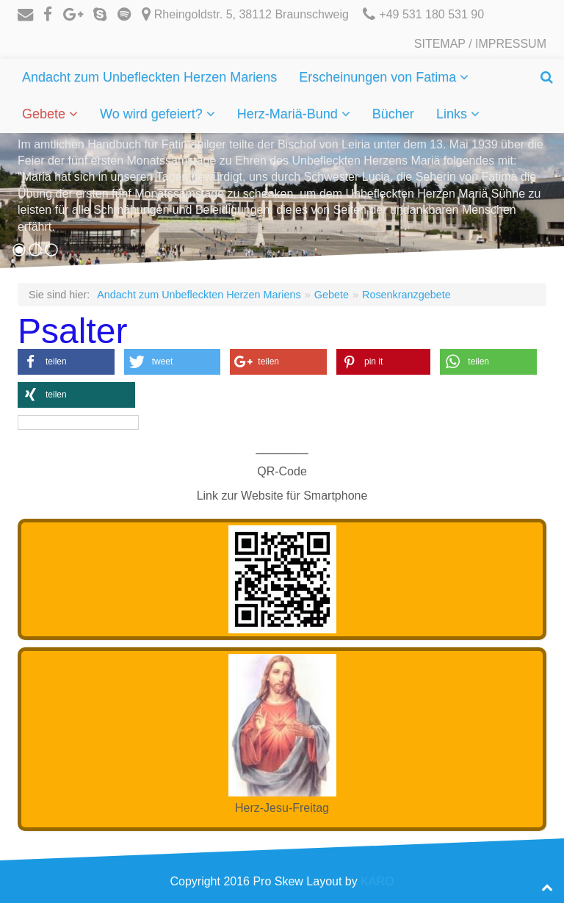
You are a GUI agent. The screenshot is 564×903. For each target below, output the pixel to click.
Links (453, 114)
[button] (66, 362)
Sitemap (440, 43)
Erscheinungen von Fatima (379, 77)
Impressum (510, 43)
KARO (377, 881)
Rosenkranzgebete (406, 295)
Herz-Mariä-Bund (289, 114)
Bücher (393, 114)
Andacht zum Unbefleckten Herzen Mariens (149, 77)
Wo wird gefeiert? (153, 114)
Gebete (45, 114)
